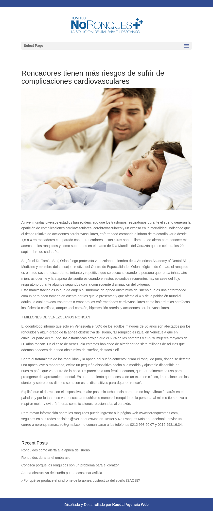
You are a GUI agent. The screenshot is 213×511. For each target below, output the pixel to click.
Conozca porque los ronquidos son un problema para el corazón (70, 465)
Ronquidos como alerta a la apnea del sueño (55, 450)
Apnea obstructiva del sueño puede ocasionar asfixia (61, 473)
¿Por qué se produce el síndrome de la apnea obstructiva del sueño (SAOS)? (80, 480)
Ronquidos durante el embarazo (45, 458)
